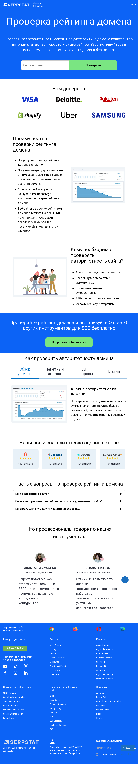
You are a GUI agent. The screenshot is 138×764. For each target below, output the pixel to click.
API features (101, 670)
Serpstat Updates (57, 658)
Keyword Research (104, 649)
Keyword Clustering (104, 674)
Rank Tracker (102, 653)
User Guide (55, 700)
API (51, 717)
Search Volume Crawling (14, 697)
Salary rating (55, 708)
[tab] (25, 372)
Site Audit (100, 662)
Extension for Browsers (13, 710)
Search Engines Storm (13, 714)
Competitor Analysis (105, 645)
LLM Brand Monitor (104, 679)
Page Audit (101, 666)
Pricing (53, 649)
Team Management (12, 701)
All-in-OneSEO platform (38, 4)
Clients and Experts (58, 666)
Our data (54, 653)
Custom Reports (10, 705)
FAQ (51, 729)
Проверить (93, 65)
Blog (52, 696)
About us (100, 693)
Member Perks (102, 710)
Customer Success (58, 725)
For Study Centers (58, 670)
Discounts (54, 662)
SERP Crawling (9, 693)
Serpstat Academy (58, 704)
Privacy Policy (102, 697)
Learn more (18, 630)
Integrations (8, 718)
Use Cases (55, 712)
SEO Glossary (56, 721)
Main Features (56, 645)
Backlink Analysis (104, 658)
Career (99, 718)
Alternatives (55, 674)
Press (98, 714)
